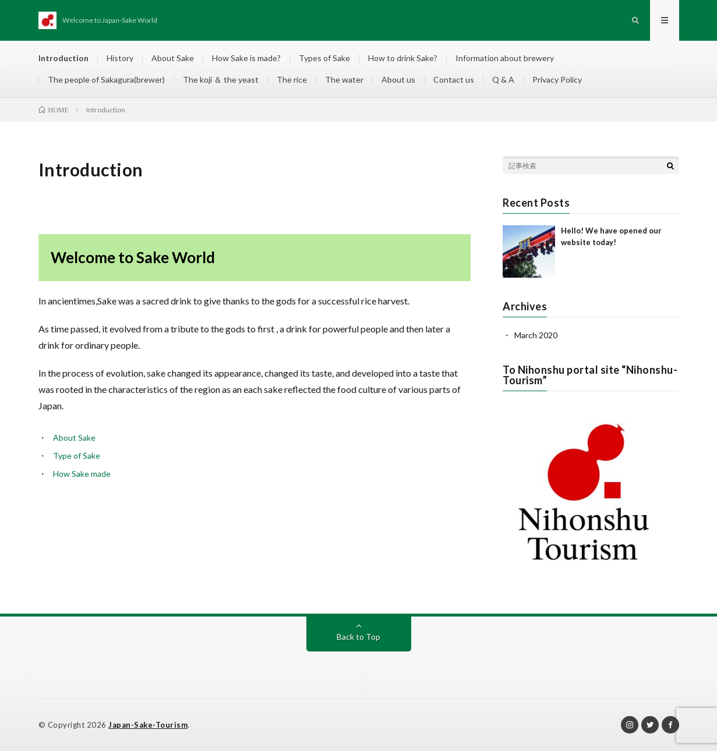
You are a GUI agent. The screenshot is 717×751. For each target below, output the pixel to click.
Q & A (503, 79)
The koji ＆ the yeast (221, 79)
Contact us (453, 79)
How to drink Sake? (402, 58)
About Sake (172, 58)
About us (398, 79)
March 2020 (535, 335)
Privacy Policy (557, 79)
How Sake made (82, 474)
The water (344, 79)
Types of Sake (324, 58)
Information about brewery (504, 58)
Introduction (63, 58)
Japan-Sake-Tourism (148, 724)
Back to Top (358, 637)
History (120, 58)
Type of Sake (76, 455)
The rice (292, 79)
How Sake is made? (246, 58)
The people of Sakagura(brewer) (106, 79)
